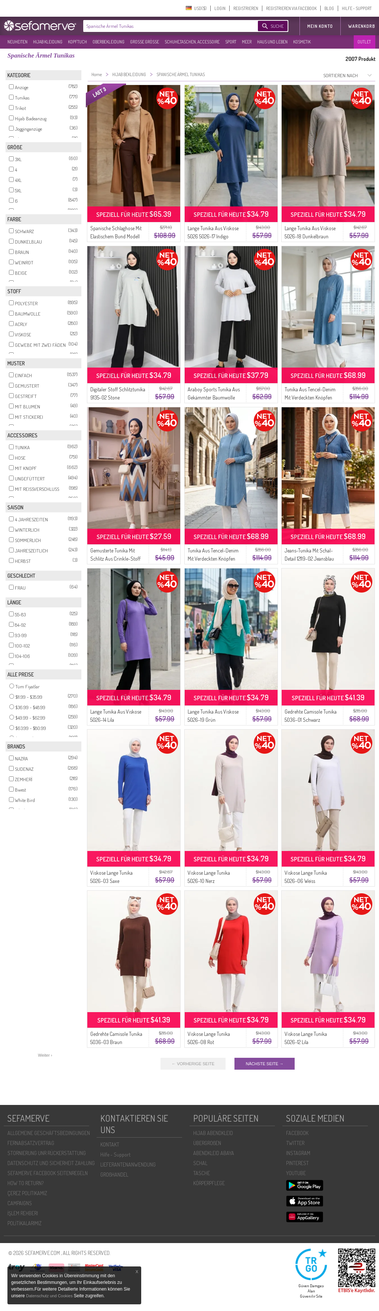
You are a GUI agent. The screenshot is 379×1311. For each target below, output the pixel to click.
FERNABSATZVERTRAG (30, 1143)
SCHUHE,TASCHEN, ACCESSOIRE (192, 42)
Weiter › (45, 1055)
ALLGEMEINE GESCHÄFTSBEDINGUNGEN (48, 1133)
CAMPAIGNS (19, 1203)
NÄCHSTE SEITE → (264, 1063)
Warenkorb (361, 26)
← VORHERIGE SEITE (193, 1063)
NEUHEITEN (17, 42)
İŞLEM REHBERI (22, 1213)
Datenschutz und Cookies (50, 1296)
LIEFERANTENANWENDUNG (128, 1164)
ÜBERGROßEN (207, 1143)
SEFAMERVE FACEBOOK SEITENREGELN (47, 1173)
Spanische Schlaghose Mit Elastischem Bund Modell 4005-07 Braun (116, 236)
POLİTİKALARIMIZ (24, 1223)
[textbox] (164, 26)
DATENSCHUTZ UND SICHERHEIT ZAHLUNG (51, 1163)
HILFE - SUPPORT (357, 8)
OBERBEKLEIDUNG (108, 42)
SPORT (230, 42)
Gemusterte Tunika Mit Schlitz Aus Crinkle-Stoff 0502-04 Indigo (115, 558)
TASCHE (201, 1173)
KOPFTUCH (77, 42)
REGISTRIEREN (245, 8)
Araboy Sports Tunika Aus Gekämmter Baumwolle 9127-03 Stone (214, 397)
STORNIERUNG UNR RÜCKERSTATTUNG (46, 1153)
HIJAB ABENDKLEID (213, 1133)
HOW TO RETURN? (25, 1183)
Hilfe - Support (115, 1154)
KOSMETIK (302, 42)
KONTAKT (109, 1144)
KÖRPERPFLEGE (209, 1183)
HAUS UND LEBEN (272, 42)
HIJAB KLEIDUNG (47, 42)
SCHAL (200, 1163)
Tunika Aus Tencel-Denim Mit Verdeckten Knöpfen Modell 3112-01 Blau (310, 397)
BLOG (329, 8)
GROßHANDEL (114, 1174)
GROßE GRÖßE (144, 42)
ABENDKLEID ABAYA (213, 1153)
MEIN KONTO (320, 26)
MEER (247, 42)
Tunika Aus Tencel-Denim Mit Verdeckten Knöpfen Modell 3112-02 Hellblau (213, 558)
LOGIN (220, 8)
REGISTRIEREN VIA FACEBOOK (291, 8)
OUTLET (364, 42)
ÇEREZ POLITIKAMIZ (27, 1193)
